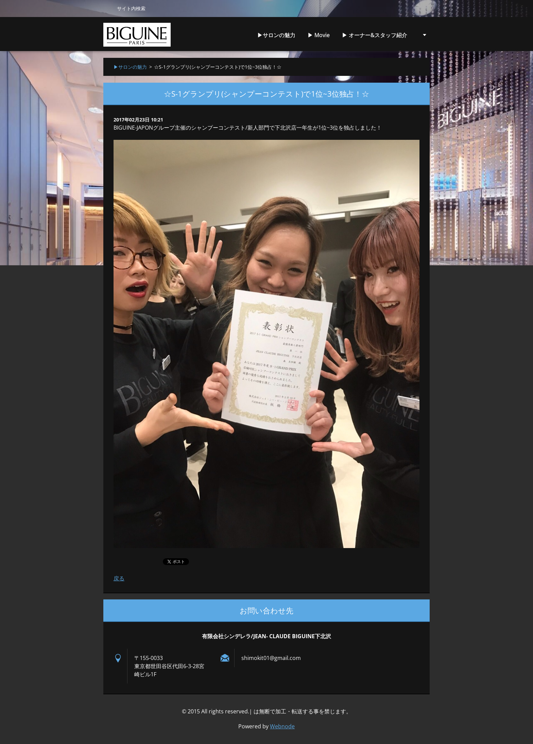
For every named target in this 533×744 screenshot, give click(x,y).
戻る (119, 578)
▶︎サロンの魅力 (276, 35)
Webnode (282, 726)
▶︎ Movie (319, 35)
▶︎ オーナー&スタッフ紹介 (374, 35)
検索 (107, 8)
